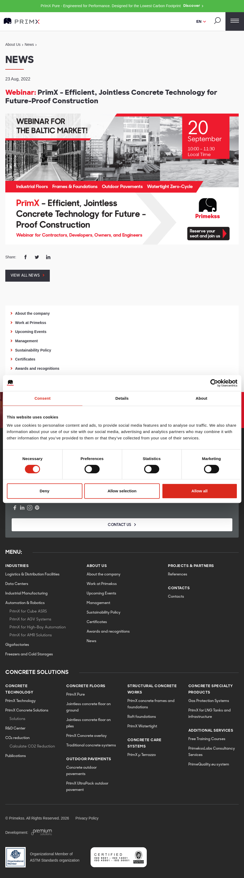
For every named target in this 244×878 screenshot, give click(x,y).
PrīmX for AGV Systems (30, 620)
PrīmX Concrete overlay (86, 736)
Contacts (176, 597)
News (91, 641)
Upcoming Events (30, 332)
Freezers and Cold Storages (29, 654)
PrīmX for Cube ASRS (28, 612)
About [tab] (201, 398)
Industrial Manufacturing (26, 594)
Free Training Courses (206, 739)
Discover (193, 6)
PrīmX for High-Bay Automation (38, 627)
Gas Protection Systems (208, 701)
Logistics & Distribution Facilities (32, 575)
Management (26, 341)
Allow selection (122, 491)
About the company (32, 313)
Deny (45, 491)
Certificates (25, 359)
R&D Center (15, 729)
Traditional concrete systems (91, 746)
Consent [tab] (42, 398)
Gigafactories (17, 645)
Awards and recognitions (37, 368)
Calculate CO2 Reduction (32, 747)
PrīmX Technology (20, 701)
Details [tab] (122, 398)
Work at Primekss (30, 323)
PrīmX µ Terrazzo (141, 755)
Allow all (200, 491)
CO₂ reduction (17, 738)
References (177, 575)
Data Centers (16, 584)
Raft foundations (141, 717)
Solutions (17, 719)
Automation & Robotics (25, 603)
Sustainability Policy (33, 350)
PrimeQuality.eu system (208, 765)
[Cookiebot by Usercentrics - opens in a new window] (214, 383)
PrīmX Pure (75, 695)
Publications (15, 756)
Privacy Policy (87, 818)
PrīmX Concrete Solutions (26, 711)
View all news (25, 276)
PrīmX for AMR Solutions (31, 635)
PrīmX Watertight (142, 726)
